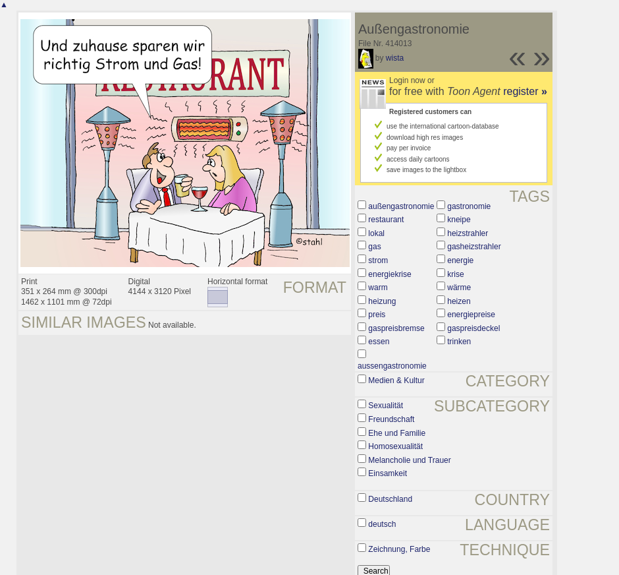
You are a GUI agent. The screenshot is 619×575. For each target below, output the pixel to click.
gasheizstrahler (473, 246)
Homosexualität (395, 446)
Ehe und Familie (396, 433)
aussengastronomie (392, 366)
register (525, 91)
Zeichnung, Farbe (399, 549)
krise (455, 274)
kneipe (458, 219)
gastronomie (469, 206)
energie (460, 260)
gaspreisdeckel (473, 328)
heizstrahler (467, 233)
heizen (458, 301)
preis (376, 314)
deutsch (382, 524)
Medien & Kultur (396, 380)
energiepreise (471, 314)
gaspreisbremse (396, 328)
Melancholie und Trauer (409, 460)
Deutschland (390, 499)
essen (378, 341)
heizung (382, 301)
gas (374, 246)
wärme (459, 287)
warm (377, 287)
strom (378, 260)
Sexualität (385, 405)
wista (395, 58)
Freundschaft (391, 419)
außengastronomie (401, 206)
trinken (459, 341)
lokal (376, 233)
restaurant (386, 219)
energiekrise (389, 274)
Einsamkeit (387, 473)
